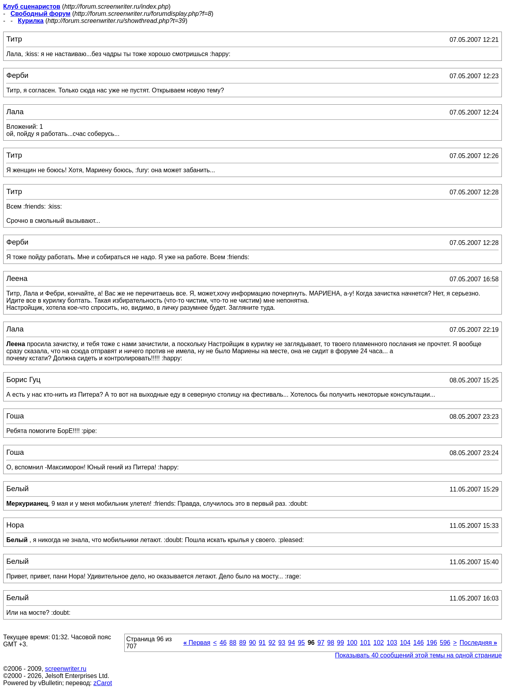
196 (431, 642)
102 (378, 642)
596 (445, 642)
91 (262, 642)
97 (321, 642)
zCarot (103, 683)
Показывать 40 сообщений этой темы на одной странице (418, 655)
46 (223, 642)
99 (340, 642)
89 (242, 642)
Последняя (478, 642)
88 (232, 642)
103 (392, 642)
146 (418, 642)
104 (405, 642)
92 (272, 642)
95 (301, 642)
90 (252, 642)
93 (281, 642)
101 (365, 642)
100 (352, 642)
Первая (197, 642)
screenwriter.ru (65, 668)
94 (291, 642)
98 (330, 642)
